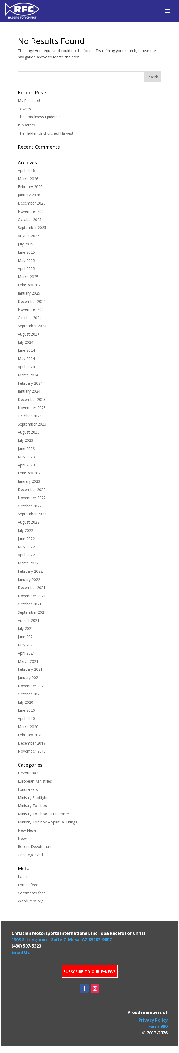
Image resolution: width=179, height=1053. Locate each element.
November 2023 (32, 407)
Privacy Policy (153, 1020)
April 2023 (26, 465)
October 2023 (29, 415)
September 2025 (32, 227)
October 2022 (29, 505)
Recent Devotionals (35, 846)
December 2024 (31, 301)
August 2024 (28, 334)
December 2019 (31, 743)
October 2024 (29, 317)
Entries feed (28, 884)
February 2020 (30, 734)
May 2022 (26, 546)
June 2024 (26, 350)
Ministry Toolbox (32, 805)
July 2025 (25, 244)
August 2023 (28, 432)
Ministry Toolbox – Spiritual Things (47, 822)
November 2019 (32, 751)
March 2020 (28, 726)
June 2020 (26, 710)
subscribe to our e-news (90, 971)
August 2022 (28, 522)
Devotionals (28, 772)
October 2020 (29, 694)
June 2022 (26, 538)
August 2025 (28, 235)
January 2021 (29, 677)
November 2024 (32, 309)
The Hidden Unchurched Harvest (45, 133)
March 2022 (28, 563)
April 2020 (26, 718)
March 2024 (28, 374)
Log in (23, 876)
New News (27, 830)
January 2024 (29, 391)
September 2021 (32, 612)
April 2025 (26, 268)
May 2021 (26, 644)
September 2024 (32, 325)
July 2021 (25, 628)
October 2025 (29, 219)
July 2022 (25, 530)
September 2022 (32, 513)
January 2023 (29, 481)
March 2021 (28, 661)
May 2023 (26, 456)
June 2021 (26, 636)
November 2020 (32, 685)
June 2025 (26, 252)
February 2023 (30, 472)
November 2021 (32, 595)
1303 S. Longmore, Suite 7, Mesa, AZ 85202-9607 (61, 939)
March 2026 (28, 178)
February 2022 (30, 571)
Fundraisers (28, 789)
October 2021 (29, 603)
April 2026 (26, 170)
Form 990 (158, 1026)
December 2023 (31, 399)
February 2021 (30, 669)
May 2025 (26, 260)
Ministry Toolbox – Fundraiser (43, 813)
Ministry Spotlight (33, 797)
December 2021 (31, 587)
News (23, 838)
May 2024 (26, 358)
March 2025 (28, 276)
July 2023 (25, 440)
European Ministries (35, 781)
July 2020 (25, 702)
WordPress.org (30, 900)
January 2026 (29, 194)
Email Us (20, 952)
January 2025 (29, 293)
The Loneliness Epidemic (39, 116)
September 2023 (32, 424)
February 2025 (30, 284)
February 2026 (30, 186)
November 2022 (32, 497)
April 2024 (26, 366)
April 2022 (26, 554)
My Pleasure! (29, 100)
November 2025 (32, 211)
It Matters (26, 125)
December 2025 (31, 203)
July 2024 (25, 342)
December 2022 (31, 489)
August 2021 (28, 620)
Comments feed (32, 892)
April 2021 (26, 653)
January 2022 (29, 579)
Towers (24, 108)
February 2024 (30, 383)
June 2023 (26, 448)
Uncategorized (30, 854)
